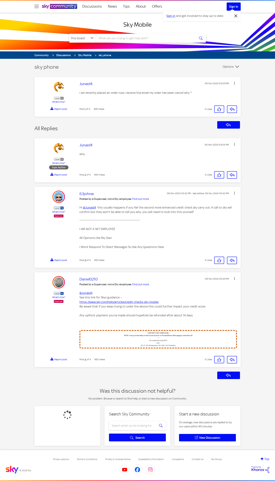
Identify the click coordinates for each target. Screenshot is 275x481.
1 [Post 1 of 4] (85, 109)
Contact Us (197, 459)
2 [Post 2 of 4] (85, 174)
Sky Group (216, 459)
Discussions (92, 6)
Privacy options (61, 459)
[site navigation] (36, 6)
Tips (126, 6)
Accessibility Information (151, 459)
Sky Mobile (137, 24)
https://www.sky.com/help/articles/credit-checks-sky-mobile (119, 302)
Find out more (140, 199)
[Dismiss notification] (236, 16)
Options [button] (228, 66)
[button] (234, 83)
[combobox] (145, 38)
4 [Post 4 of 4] (85, 359)
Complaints (178, 459)
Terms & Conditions (87, 459)
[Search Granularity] (82, 38)
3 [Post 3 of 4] (85, 260)
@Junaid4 (89, 207)
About (141, 6)
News (112, 6)
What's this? (58, 102)
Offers (157, 6)
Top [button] (266, 459)
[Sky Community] (59, 6)
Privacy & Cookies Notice (117, 459)
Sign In (233, 6)
